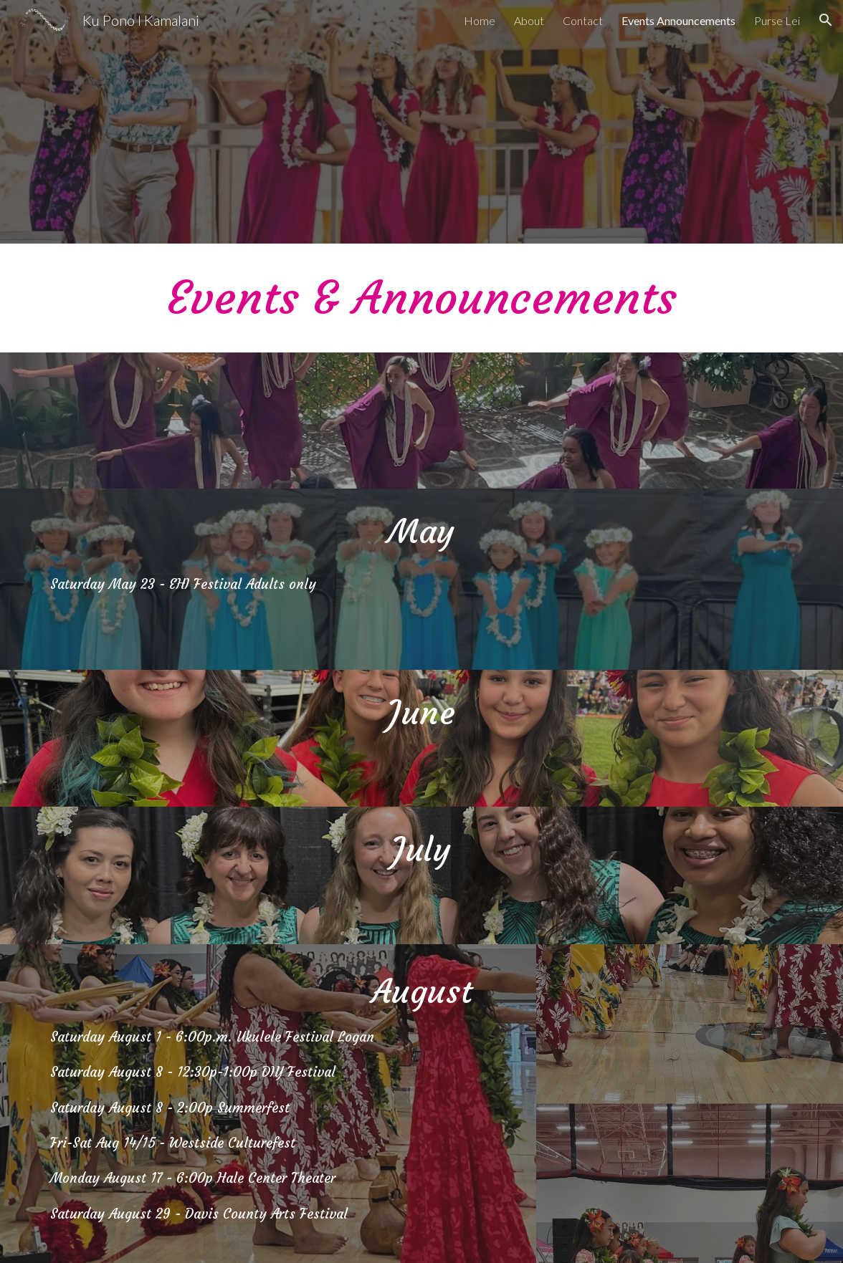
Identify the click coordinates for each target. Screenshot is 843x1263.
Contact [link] (583, 20)
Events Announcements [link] (678, 20)
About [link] (529, 20)
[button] (826, 20)
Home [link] (479, 20)
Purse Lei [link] (777, 20)
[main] (421, 298)
